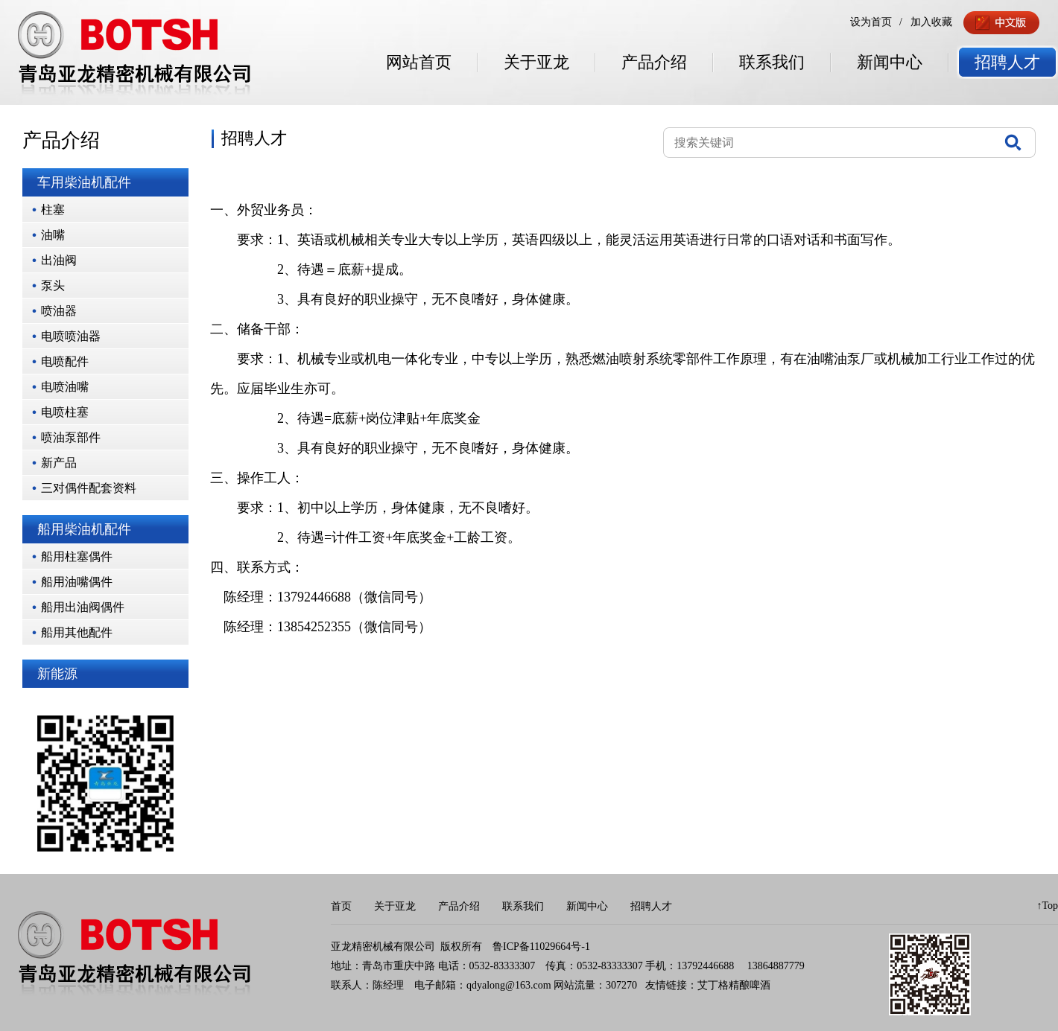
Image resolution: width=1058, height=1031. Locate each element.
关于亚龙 (536, 62)
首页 (341, 906)
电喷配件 (65, 361)
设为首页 (871, 22)
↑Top (1047, 905)
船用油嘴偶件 (77, 581)
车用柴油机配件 (84, 182)
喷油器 (59, 310)
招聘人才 (1007, 62)
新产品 (59, 462)
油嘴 (53, 235)
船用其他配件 (77, 632)
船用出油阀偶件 (82, 607)
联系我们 (772, 62)
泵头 (53, 285)
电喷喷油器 (71, 336)
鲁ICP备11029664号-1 (541, 946)
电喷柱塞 (65, 412)
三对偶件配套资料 (88, 488)
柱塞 (53, 209)
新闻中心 (889, 62)
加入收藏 (931, 22)
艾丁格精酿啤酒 (733, 985)
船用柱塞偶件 (77, 556)
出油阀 (59, 260)
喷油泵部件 (71, 437)
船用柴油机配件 (84, 529)
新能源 (57, 673)
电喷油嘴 (65, 386)
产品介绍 (654, 62)
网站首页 (419, 62)
